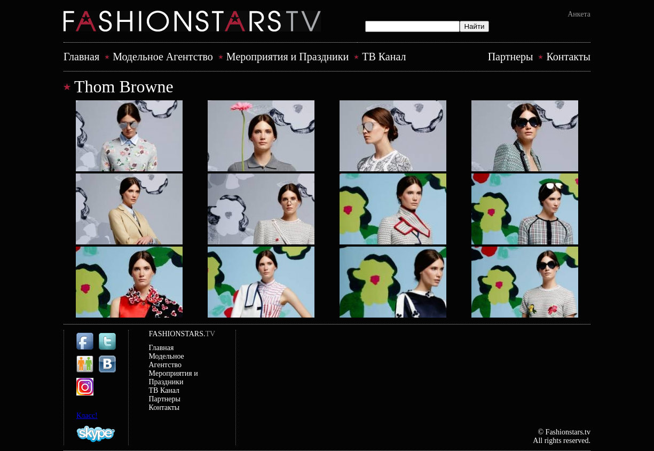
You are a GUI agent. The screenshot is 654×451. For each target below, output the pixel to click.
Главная (81, 56)
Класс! (87, 416)
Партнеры (510, 56)
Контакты (568, 56)
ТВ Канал (384, 56)
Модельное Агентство (163, 56)
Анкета (579, 14)
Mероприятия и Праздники (287, 56)
